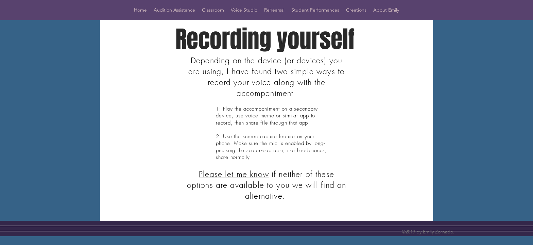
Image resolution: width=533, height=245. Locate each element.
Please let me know (234, 174)
